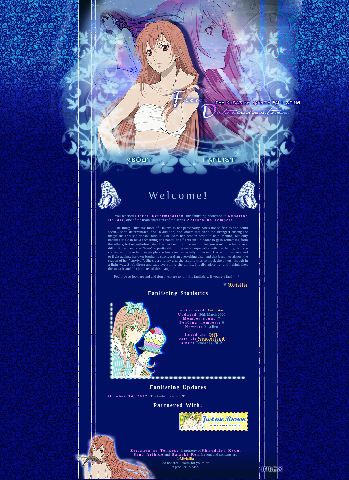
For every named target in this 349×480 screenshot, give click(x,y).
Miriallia (238, 284)
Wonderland (211, 338)
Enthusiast (216, 310)
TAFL (213, 334)
